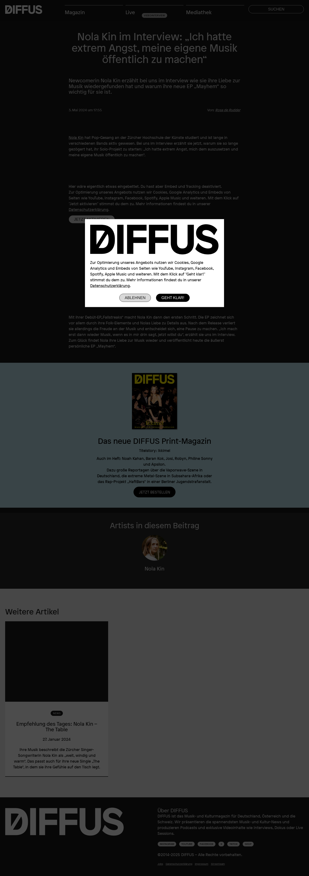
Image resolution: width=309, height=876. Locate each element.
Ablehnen (135, 298)
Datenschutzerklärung (110, 285)
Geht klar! (172, 298)
